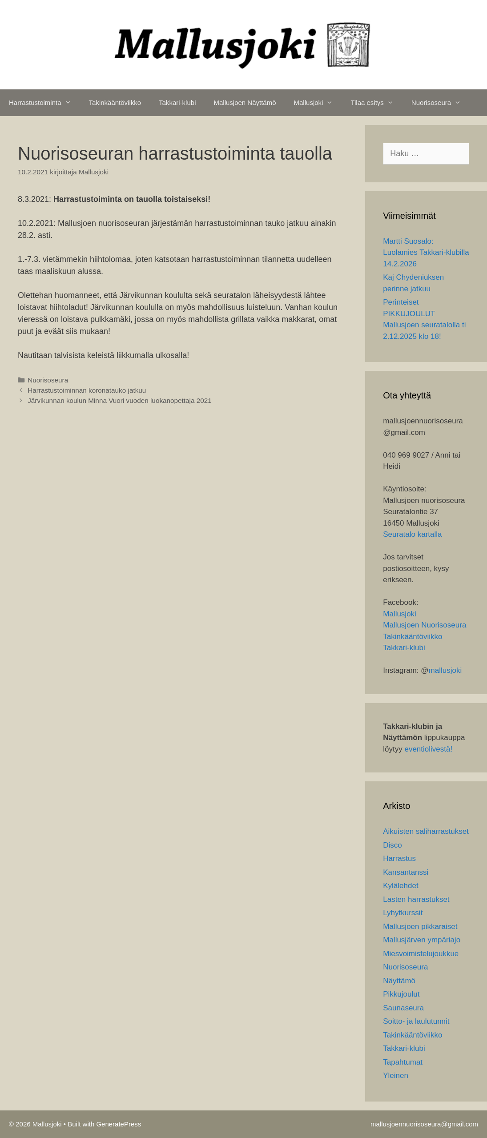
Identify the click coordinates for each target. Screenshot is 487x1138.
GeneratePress (118, 1124)
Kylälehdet (400, 885)
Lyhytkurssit (403, 913)
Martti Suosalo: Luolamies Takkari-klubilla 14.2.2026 (426, 252)
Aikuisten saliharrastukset (426, 831)
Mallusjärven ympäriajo (421, 940)
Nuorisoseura (440, 102)
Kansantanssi (405, 872)
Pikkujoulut (401, 994)
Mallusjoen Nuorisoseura (424, 625)
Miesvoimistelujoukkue (421, 953)
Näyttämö (399, 981)
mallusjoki (445, 670)
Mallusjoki (318, 102)
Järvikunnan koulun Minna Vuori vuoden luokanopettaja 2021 (120, 400)
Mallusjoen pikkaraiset (420, 926)
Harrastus (399, 858)
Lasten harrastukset (416, 899)
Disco (392, 845)
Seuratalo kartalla (412, 534)
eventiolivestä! (428, 749)
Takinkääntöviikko (115, 102)
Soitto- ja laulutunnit (416, 1021)
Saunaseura (403, 1008)
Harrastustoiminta (44, 102)
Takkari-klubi (177, 102)
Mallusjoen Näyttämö (244, 102)
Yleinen (395, 1075)
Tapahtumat (403, 1062)
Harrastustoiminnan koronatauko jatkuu (87, 390)
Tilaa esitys (376, 102)
